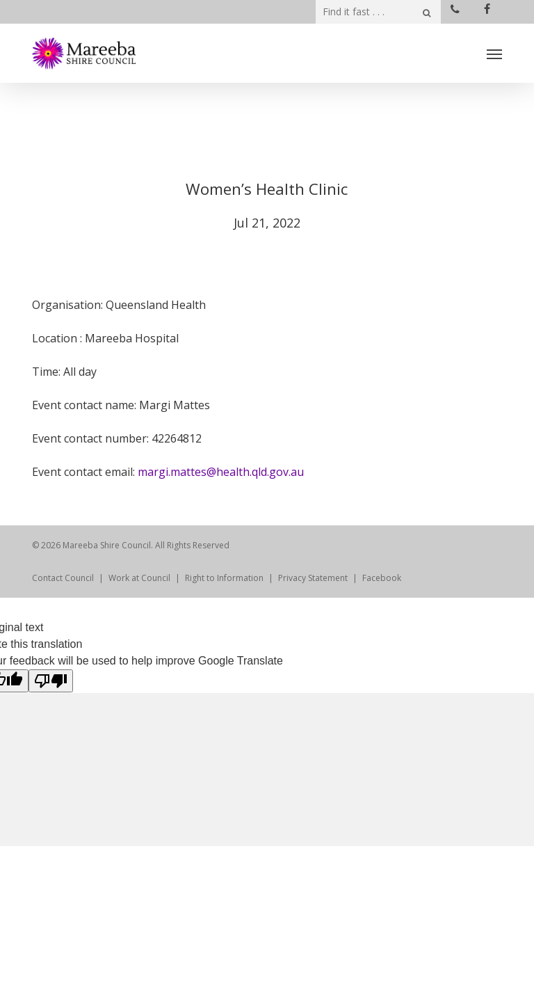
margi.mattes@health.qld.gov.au (221, 471)
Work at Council (139, 578)
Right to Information (224, 578)
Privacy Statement (313, 578)
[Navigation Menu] (494, 54)
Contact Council (63, 578)
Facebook (381, 578)
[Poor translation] (51, 680)
